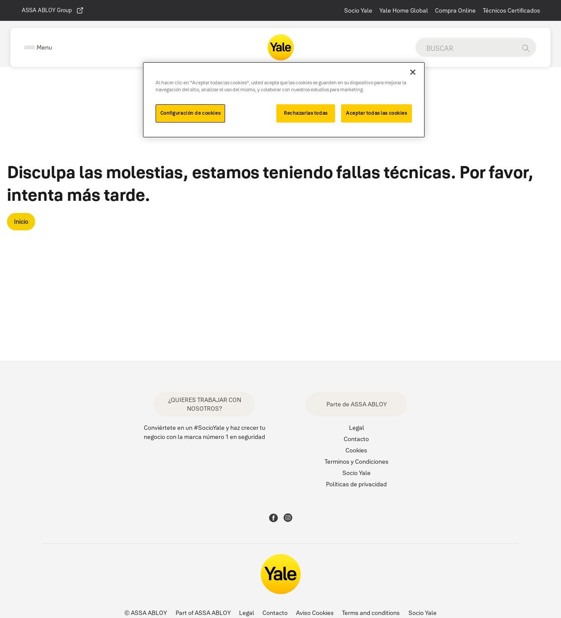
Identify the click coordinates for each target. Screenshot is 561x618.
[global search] (466, 48)
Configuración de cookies (190, 113)
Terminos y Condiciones (356, 461)
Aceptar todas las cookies (376, 113)
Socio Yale (358, 10)
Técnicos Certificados (511, 10)
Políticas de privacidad (356, 484)
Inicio (21, 222)
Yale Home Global (403, 10)
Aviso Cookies (315, 613)
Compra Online (455, 10)
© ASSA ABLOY (145, 613)
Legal (356, 428)
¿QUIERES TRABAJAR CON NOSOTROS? (204, 404)
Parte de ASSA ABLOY (356, 404)
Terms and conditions (371, 613)
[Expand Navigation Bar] (38, 47)
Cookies (356, 450)
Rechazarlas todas (306, 113)
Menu (44, 47)
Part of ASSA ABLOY (203, 613)
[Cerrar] (412, 72)
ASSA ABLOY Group (53, 10)
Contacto (356, 439)
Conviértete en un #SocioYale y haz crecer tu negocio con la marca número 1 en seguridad (205, 432)
